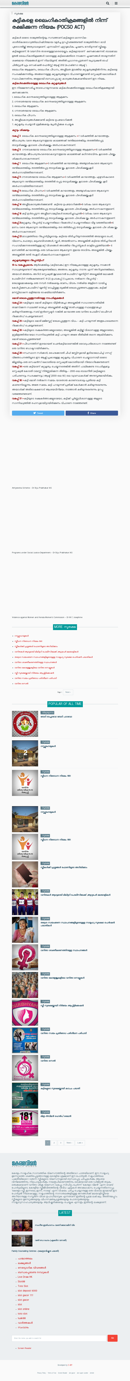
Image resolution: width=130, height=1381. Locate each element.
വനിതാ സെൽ (21, 684)
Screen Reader (24, 1348)
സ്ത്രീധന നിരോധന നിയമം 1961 (28, 641)
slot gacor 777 (25, 1295)
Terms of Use (52, 1373)
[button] (38, 413)
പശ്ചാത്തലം (25, 1258)
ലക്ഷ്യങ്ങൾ (24, 1263)
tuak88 (22, 1318)
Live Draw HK (25, 1277)
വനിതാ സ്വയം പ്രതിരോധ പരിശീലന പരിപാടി (36, 678)
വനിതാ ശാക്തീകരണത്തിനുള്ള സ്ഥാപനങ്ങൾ (36, 662)
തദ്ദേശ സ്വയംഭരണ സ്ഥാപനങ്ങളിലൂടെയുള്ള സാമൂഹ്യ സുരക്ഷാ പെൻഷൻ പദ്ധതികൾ (54, 657)
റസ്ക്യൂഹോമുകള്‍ (22, 636)
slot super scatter (82, 1373)
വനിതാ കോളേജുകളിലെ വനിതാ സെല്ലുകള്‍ (35, 668)
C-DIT (70, 1365)
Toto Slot (23, 1286)
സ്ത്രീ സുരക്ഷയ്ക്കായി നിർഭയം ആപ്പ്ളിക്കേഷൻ (34, 673)
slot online (23, 1309)
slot (20, 1304)
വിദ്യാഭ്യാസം (47, 712)
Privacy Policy (41, 1373)
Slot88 (21, 1281)
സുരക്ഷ (18, 13)
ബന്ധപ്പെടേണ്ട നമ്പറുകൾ (33, 1272)
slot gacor (23, 1300)
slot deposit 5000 (27, 1290)
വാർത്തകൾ (25, 1323)
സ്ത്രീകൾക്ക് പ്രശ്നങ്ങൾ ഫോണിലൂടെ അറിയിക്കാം (36, 647)
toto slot (22, 1313)
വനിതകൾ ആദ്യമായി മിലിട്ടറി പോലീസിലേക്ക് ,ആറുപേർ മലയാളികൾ (46, 652)
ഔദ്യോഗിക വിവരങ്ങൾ (32, 1267)
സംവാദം (23, 1327)
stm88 (92, 1373)
